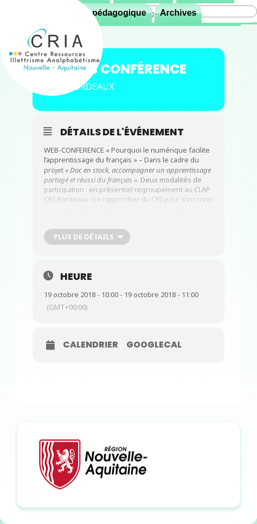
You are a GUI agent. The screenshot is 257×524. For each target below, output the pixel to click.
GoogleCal (154, 345)
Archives (178, 12)
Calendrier (90, 345)
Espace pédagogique (103, 12)
